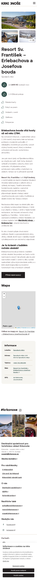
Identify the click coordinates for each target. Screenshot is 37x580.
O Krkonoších (7, 469)
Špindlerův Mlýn (19, 350)
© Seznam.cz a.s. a (28, 327)
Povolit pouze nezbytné (18, 570)
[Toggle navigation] (34, 3)
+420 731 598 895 (19, 363)
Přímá (13, 275)
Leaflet (17, 327)
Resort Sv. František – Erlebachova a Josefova (21, 370)
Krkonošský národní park (12, 477)
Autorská (9, 495)
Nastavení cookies (18, 566)
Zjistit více (6, 561)
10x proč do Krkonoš (10, 473)
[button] (18, 308)
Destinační (12, 488)
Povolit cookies (18, 575)
